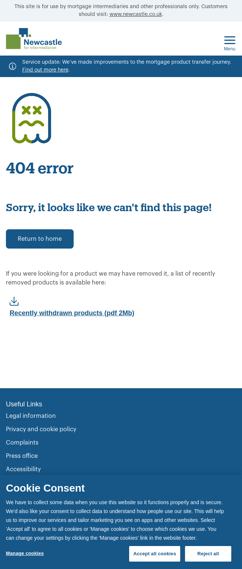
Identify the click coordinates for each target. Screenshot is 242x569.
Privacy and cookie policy (41, 429)
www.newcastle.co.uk (136, 14)
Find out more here (45, 70)
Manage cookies (25, 553)
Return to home (40, 239)
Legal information (31, 416)
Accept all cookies (154, 553)
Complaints (22, 443)
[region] (121, 522)
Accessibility (23, 469)
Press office (22, 456)
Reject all (208, 553)
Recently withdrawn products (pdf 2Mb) (72, 313)
